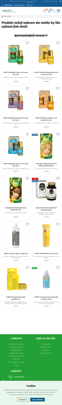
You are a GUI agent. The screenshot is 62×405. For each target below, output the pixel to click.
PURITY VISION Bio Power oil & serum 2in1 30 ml (16, 72)
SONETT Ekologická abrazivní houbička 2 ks (15, 292)
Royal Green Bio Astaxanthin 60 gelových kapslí (46, 205)
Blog (16, 359)
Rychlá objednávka (19, 5)
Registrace (46, 344)
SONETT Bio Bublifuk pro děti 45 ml (46, 248)
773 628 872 (19, 371)
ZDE (32, 2)
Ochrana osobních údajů (16, 347)
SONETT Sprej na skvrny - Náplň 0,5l (16, 248)
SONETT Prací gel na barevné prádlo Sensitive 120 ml (46, 292)
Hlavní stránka (6, 16)
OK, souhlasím (37, 399)
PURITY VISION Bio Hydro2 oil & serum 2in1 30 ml (15, 161)
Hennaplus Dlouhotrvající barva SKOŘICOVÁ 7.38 (15, 205)
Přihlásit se (30, 5)
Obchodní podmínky (16, 344)
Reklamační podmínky (16, 341)
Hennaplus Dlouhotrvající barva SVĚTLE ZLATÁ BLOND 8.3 (46, 161)
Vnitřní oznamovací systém (16, 356)
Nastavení (23, 399)
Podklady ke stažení (46, 347)
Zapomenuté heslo (45, 341)
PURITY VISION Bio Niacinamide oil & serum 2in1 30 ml (46, 72)
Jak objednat (45, 338)
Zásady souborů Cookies (16, 350)
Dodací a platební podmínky (16, 338)
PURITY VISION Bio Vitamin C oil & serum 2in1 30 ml (46, 116)
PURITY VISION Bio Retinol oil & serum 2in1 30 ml (16, 116)
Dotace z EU (16, 353)
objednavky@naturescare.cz (19, 375)
